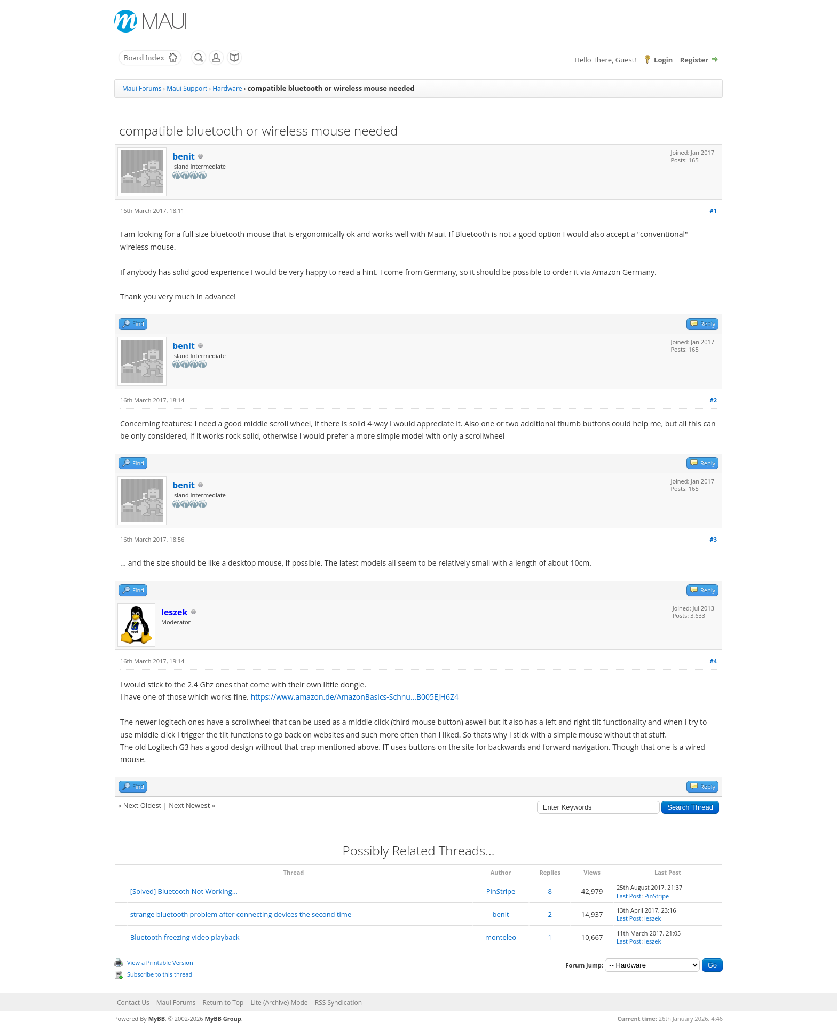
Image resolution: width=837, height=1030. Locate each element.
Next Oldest (142, 805)
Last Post (629, 896)
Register (694, 60)
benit (183, 156)
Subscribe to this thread (159, 974)
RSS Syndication (338, 1002)
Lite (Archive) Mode (279, 1002)
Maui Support (187, 88)
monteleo (500, 937)
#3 (713, 539)
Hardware (227, 88)
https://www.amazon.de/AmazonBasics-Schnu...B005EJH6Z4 (354, 697)
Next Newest (189, 805)
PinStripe (501, 891)
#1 (713, 211)
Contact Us (133, 1002)
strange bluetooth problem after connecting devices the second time (240, 914)
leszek (652, 918)
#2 (713, 400)
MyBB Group (223, 1019)
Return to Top (222, 1002)
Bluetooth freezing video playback (185, 937)
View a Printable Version (160, 962)
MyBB (156, 1019)
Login (663, 60)
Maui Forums (141, 88)
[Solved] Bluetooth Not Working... (184, 891)
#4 (713, 661)
